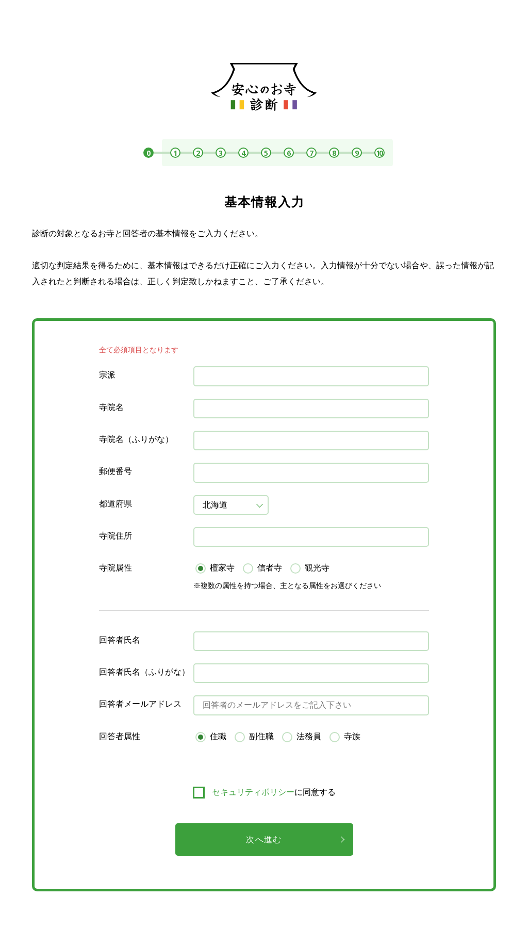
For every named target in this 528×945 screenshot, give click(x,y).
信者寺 (269, 567)
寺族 (352, 736)
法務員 (308, 736)
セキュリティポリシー (253, 792)
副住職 (261, 736)
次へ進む (264, 839)
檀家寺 (222, 567)
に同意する (274, 792)
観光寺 (317, 567)
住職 (218, 736)
